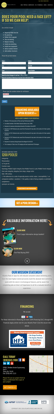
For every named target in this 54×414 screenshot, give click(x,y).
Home (22, 6)
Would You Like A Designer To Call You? (11, 75)
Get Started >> (10, 387)
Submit (4, 101)
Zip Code (30, 66)
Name (3, 61)
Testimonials (40, 6)
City (3, 66)
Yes (22, 75)
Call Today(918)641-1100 (10, 358)
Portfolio (25, 6)
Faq (36, 6)
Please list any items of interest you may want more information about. (18, 77)
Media (45, 6)
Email (3, 70)
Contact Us (50, 6)
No (26, 75)
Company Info (31, 6)
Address (30, 61)
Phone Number (31, 70)
